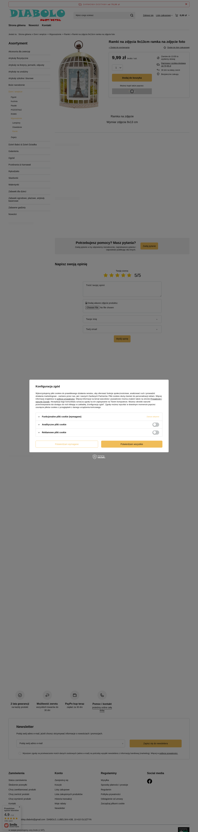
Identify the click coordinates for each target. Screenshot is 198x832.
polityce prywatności (66, 399)
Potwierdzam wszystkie (132, 444)
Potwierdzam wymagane (67, 444)
